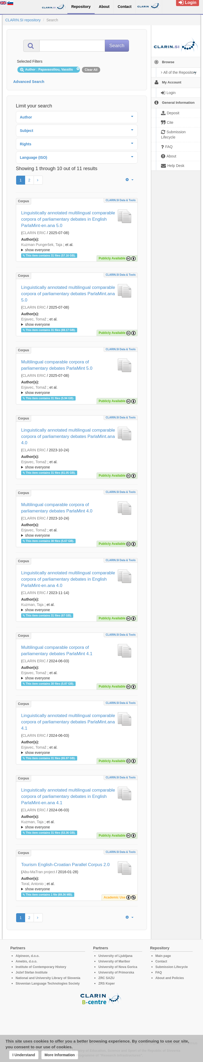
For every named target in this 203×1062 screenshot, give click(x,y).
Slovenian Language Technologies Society (48, 983)
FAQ (158, 972)
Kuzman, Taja (32, 604)
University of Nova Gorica (117, 967)
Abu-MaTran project (38, 872)
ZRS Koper (106, 983)
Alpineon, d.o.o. (27, 956)
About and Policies (169, 978)
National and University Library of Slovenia (48, 978)
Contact (161, 961)
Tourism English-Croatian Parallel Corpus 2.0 (65, 864)
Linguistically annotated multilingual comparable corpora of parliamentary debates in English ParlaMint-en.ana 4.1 (68, 796)
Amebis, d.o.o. (26, 961)
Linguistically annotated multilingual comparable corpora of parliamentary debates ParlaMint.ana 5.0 (68, 294)
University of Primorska (116, 972)
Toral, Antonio (32, 884)
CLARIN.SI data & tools (121, 200)
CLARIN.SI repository (23, 20)
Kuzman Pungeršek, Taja (41, 245)
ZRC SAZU (106, 978)
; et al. (76, 248)
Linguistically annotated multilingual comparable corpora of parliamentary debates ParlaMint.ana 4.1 (68, 722)
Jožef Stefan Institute (32, 972)
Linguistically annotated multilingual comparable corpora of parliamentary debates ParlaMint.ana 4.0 (68, 436)
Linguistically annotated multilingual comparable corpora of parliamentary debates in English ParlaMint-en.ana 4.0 (68, 579)
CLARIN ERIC (34, 233)
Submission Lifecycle (171, 967)
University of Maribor (114, 961)
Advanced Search (28, 82)
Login (187, 2)
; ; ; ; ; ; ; (76, 886)
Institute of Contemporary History (41, 967)
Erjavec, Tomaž (33, 319)
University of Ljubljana (115, 956)
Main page (163, 956)
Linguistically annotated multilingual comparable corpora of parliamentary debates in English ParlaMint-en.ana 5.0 (68, 219)
